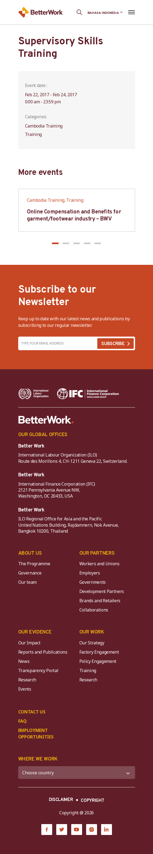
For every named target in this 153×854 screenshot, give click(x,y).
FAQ (22, 721)
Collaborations (93, 610)
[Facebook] (46, 829)
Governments (92, 582)
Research (27, 680)
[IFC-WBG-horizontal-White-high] (88, 393)
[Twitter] (61, 829)
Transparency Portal (38, 670)
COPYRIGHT (92, 800)
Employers (89, 573)
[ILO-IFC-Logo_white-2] (33, 393)
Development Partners (101, 591)
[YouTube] (76, 829)
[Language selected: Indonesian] (105, 12)
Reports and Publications (42, 652)
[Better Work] (46, 420)
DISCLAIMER (61, 800)
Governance (30, 573)
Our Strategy (91, 643)
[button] (55, 243)
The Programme (34, 564)
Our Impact (29, 643)
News (24, 661)
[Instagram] (91, 829)
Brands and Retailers (100, 601)
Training (87, 670)
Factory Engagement (99, 652)
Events (24, 689)
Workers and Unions (99, 564)
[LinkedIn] (106, 829)
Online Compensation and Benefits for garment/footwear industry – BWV (74, 216)
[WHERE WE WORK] (76, 772)
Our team (27, 582)
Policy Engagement (98, 661)
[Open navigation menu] (131, 12)
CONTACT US (31, 712)
